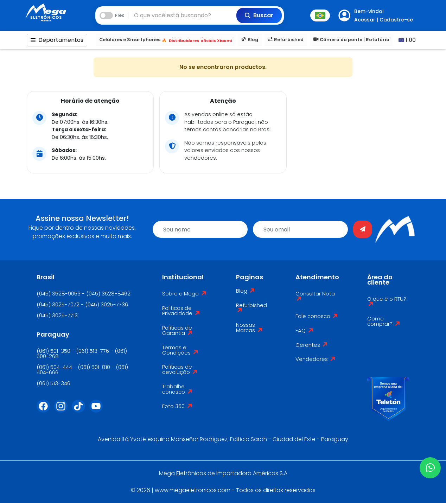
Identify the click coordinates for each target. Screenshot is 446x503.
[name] (200, 229)
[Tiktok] (80, 410)
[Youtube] (98, 410)
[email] (300, 229)
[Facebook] (45, 410)
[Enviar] (362, 229)
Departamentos (57, 40)
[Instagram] (63, 410)
